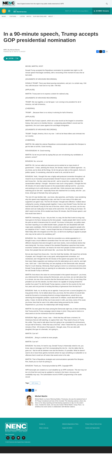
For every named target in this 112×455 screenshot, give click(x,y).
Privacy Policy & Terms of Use (93, 425)
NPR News (35, 384)
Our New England (40, 18)
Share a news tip (43, 429)
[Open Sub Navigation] (7, 18)
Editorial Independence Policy (70, 425)
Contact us (42, 425)
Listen (22, 18)
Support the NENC (67, 429)
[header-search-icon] (107, 4)
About (50, 18)
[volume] (9, 13)
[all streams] (101, 12)
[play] (4, 13)
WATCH (29, 18)
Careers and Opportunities (92, 429)
